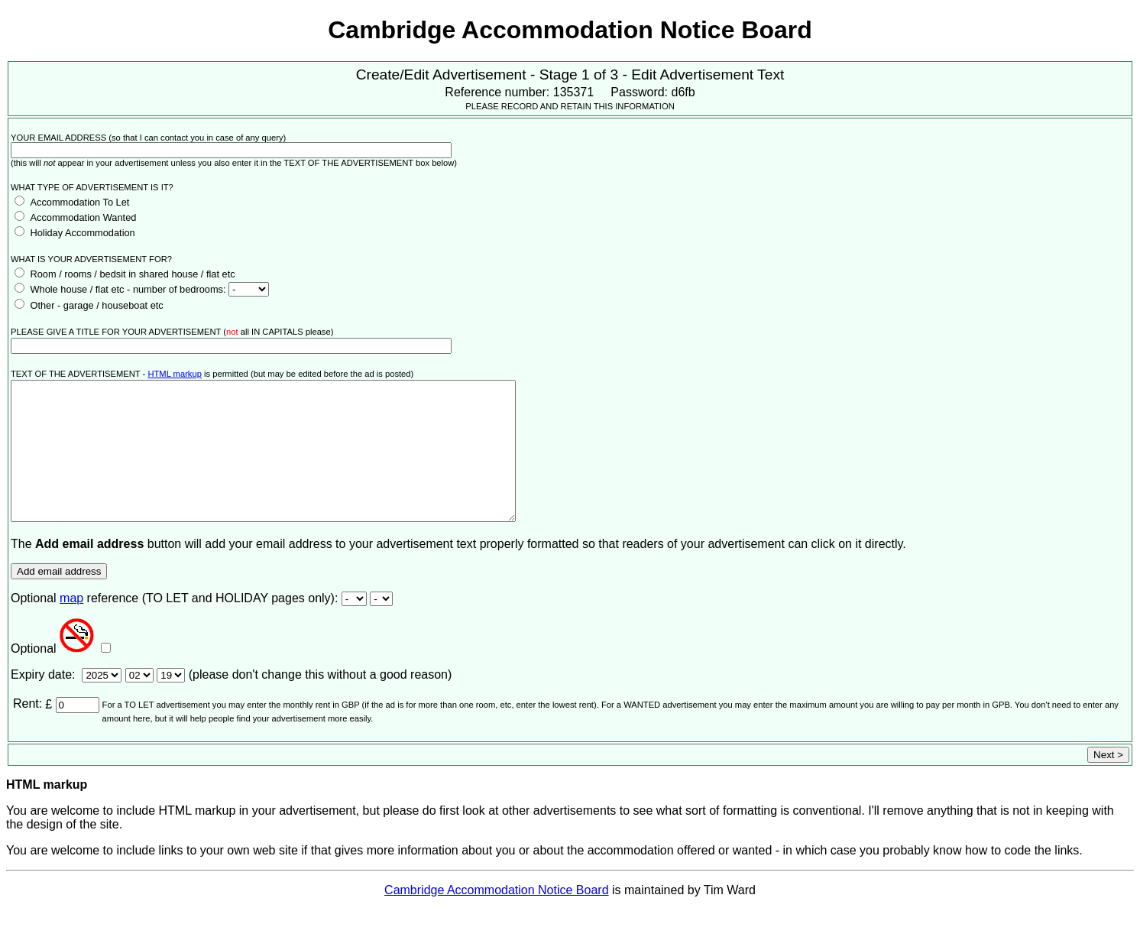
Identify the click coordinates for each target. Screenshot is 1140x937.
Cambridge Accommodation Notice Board (496, 917)
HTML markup (174, 373)
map (71, 625)
